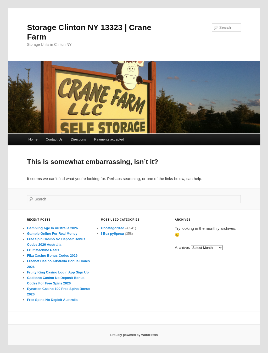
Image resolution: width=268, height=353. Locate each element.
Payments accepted (109, 139)
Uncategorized (113, 228)
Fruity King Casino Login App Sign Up (58, 272)
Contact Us (54, 139)
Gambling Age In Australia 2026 (52, 228)
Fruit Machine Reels (43, 250)
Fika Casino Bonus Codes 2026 (52, 255)
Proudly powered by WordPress (134, 335)
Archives (182, 247)
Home (32, 139)
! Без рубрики (112, 234)
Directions (78, 139)
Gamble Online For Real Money (52, 234)
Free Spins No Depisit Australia (52, 300)
